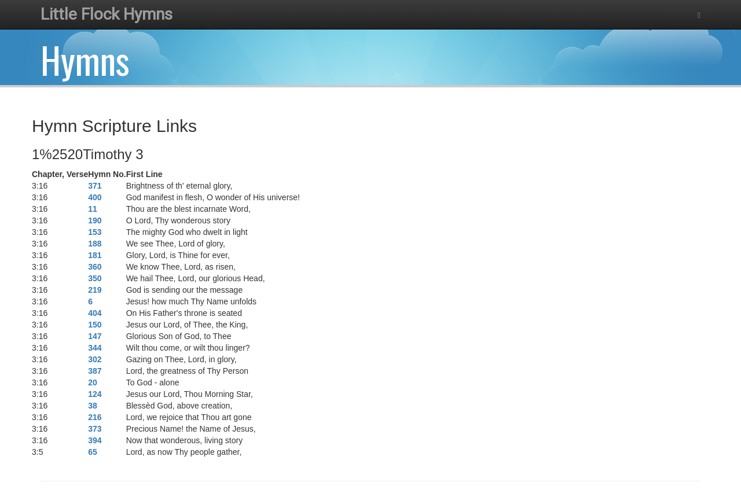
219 (94, 290)
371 (94, 185)
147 (94, 336)
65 (92, 452)
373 (94, 428)
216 (94, 417)
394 (94, 440)
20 (92, 382)
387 (94, 371)
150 (94, 324)
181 (94, 255)
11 (92, 209)
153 (94, 232)
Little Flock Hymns (107, 14)
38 (92, 405)
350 (94, 278)
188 (94, 243)
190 (94, 220)
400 (94, 197)
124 (94, 394)
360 (94, 266)
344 (94, 347)
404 (94, 313)
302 (94, 359)
